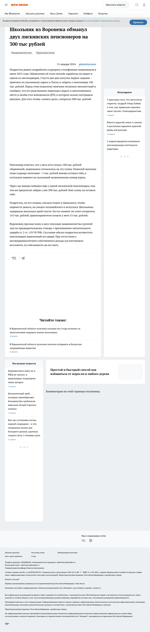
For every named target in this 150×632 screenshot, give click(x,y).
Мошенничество (21, 52)
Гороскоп (73, 13)
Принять (138, 22)
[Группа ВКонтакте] (83, 541)
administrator (87, 64)
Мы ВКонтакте (12, 13)
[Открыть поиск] (137, 5)
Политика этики (38, 552)
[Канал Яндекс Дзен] (90, 541)
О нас (33, 556)
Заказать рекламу (35, 13)
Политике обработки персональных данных (102, 21)
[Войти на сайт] (144, 5)
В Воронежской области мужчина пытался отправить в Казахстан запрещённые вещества (53, 348)
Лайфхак (88, 13)
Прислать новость (115, 4)
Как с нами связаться (13, 556)
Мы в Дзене (56, 13)
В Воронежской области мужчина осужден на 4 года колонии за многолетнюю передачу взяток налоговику (53, 332)
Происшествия (45, 52)
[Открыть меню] (6, 5)
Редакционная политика (67, 552)
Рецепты (103, 13)
